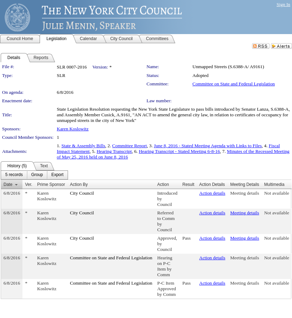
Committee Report (129, 145)
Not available (276, 193)
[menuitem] (14, 175)
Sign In (283, 4)
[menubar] (34, 175)
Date (8, 184)
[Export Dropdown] (57, 175)
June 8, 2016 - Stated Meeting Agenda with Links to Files (208, 145)
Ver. (28, 184)
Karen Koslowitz (73, 128)
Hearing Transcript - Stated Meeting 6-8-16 (179, 151)
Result (188, 184)
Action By (79, 184)
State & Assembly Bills (83, 145)
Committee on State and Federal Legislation (233, 83)
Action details (212, 193)
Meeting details (244, 193)
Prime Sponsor (51, 184)
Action (163, 184)
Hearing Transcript (114, 151)
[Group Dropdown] (37, 175)
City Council (82, 193)
